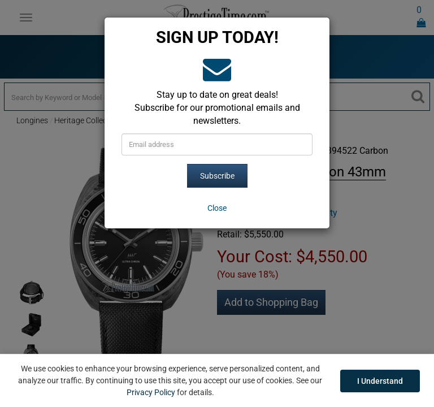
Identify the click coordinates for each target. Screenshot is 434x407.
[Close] (217, 208)
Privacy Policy (151, 392)
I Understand (380, 381)
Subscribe (217, 175)
